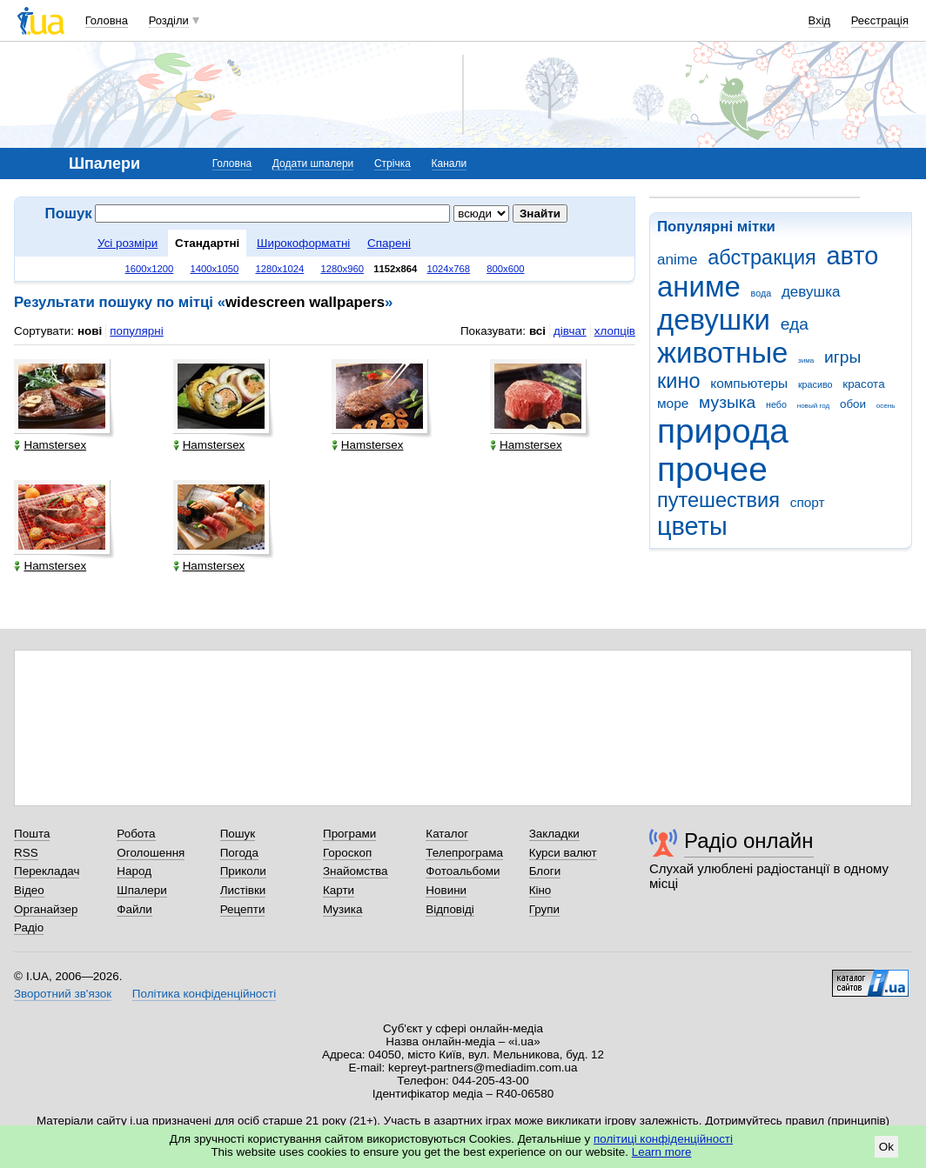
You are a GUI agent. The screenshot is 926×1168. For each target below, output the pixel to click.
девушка (811, 292)
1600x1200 (149, 269)
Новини (446, 890)
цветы (692, 526)
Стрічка (392, 163)
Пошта (32, 833)
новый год (813, 406)
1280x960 (342, 269)
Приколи (243, 871)
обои (853, 403)
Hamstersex (50, 444)
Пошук (238, 833)
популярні (136, 330)
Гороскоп (347, 852)
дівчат (570, 330)
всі (537, 330)
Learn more (662, 1151)
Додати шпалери (312, 163)
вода (761, 293)
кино (679, 381)
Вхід (820, 20)
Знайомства (355, 871)
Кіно (540, 890)
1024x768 (449, 269)
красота (863, 383)
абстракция (762, 257)
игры (842, 357)
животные (722, 353)
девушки (713, 320)
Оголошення (151, 852)
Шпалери (141, 890)
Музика (342, 909)
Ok (886, 1146)
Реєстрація (880, 20)
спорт (807, 502)
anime (677, 259)
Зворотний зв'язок (62, 993)
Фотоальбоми (463, 871)
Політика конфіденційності (204, 993)
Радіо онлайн (749, 840)
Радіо (29, 927)
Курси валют (563, 852)
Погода (239, 852)
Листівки (243, 890)
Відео (29, 890)
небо (776, 404)
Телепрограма (464, 852)
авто (853, 256)
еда (795, 324)
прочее (712, 469)
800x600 (505, 269)
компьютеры (749, 383)
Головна (106, 20)
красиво (815, 384)
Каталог (447, 833)
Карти (338, 890)
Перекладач (46, 871)
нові (89, 330)
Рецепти (242, 909)
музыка (727, 402)
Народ (134, 871)
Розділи (169, 20)
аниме (699, 286)
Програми (349, 833)
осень (886, 406)
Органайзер (45, 909)
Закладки (554, 833)
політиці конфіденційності (663, 1138)
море (672, 403)
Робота (136, 833)
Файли (134, 909)
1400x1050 (214, 269)
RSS (26, 852)
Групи (544, 909)
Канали (449, 163)
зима (806, 360)
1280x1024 (279, 269)
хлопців (614, 330)
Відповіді (450, 909)
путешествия (718, 500)
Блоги (545, 871)
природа (722, 431)
